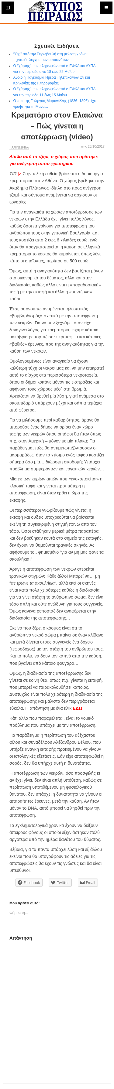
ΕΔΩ (77, 708)
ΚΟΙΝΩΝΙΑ (19, 147)
